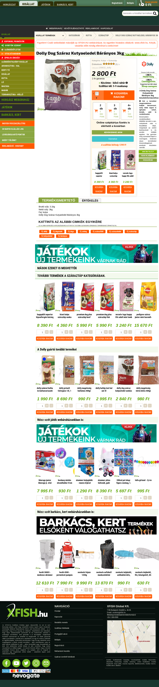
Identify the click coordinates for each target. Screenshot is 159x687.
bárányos (62, 236)
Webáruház (55, 28)
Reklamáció (92, 28)
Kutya (103, 61)
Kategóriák (74, 35)
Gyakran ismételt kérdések (65, 657)
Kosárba (99, 189)
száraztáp (132, 231)
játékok (45, 4)
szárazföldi (98, 231)
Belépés (58, 640)
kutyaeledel (46, 236)
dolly (44, 231)
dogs (71, 231)
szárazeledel (115, 231)
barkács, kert (65, 4)
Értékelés (90, 200)
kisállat (28, 4)
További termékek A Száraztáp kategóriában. (71, 276)
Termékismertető (58, 200)
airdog (83, 231)
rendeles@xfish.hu (119, 612)
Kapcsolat (107, 28)
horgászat (9, 4)
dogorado (57, 231)
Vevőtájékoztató (74, 28)
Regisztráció (59, 645)
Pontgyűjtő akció (61, 634)
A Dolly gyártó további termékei (57, 349)
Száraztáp (112, 61)
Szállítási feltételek (62, 628)
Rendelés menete (61, 622)
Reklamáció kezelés (62, 651)
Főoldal (57, 611)
